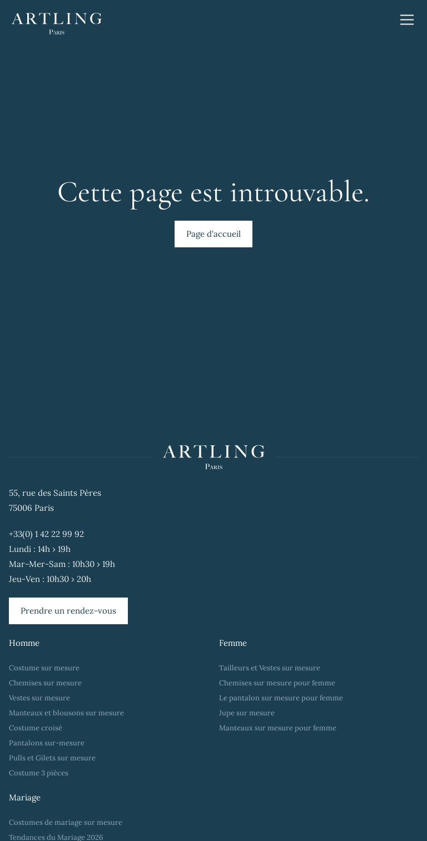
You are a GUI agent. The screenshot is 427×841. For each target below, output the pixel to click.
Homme (24, 643)
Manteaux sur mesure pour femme (277, 728)
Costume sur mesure (44, 668)
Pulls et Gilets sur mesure (52, 758)
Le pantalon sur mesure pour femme (281, 698)
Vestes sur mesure (39, 698)
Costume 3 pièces (38, 773)
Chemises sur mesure (45, 683)
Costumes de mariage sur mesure (66, 822)
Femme (233, 643)
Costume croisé (35, 728)
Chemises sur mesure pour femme (277, 683)
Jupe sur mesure (247, 713)
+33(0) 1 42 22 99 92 (46, 534)
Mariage (25, 797)
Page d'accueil (213, 233)
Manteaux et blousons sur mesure (66, 713)
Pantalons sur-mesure (47, 743)
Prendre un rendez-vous (68, 610)
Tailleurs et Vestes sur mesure (269, 668)
